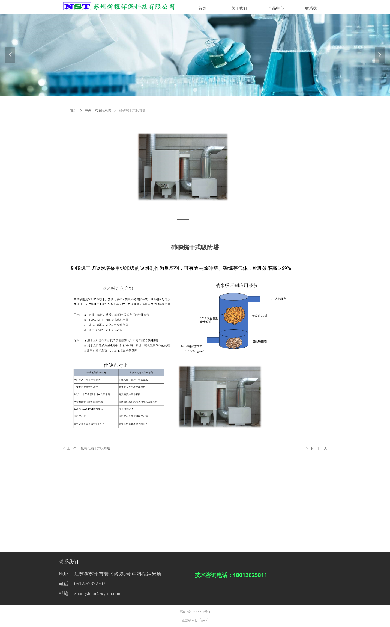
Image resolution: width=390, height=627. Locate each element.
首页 (73, 110)
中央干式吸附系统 (98, 110)
